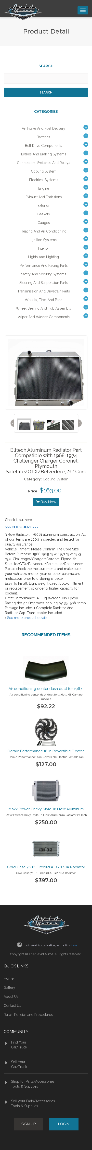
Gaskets (43, 214)
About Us (11, 997)
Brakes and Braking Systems (43, 154)
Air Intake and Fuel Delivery (43, 128)
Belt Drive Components (43, 146)
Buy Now (46, 502)
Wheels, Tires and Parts (44, 300)
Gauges (44, 223)
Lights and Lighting (43, 257)
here (74, 945)
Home (8, 978)
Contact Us (12, 1006)
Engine (43, 188)
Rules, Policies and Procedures (28, 1015)
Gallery (9, 987)
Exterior (44, 206)
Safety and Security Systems (43, 274)
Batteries (43, 137)
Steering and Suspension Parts (43, 283)
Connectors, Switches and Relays (43, 163)
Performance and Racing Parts (44, 265)
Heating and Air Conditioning (43, 231)
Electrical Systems (43, 180)
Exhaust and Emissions (44, 197)
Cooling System (43, 171)
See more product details (27, 618)
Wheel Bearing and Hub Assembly (43, 308)
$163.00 (50, 490)
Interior (43, 248)
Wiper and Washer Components (44, 317)
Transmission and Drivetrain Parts (43, 291)
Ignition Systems (44, 240)
